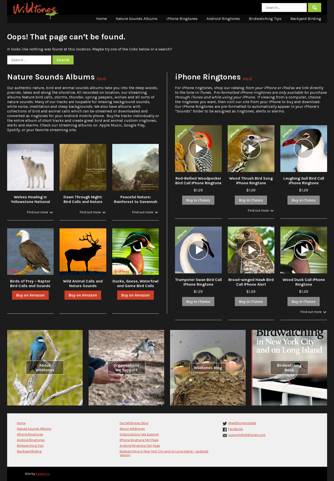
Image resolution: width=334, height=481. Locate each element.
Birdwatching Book (289, 367)
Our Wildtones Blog (134, 423)
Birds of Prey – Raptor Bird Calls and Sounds (30, 283)
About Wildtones (44, 367)
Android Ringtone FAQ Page (140, 446)
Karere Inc (43, 474)
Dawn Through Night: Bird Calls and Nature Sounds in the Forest (83, 202)
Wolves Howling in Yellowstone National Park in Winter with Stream (30, 204)
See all (101, 78)
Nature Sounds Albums (137, 18)
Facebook (235, 429)
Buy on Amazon (30, 295)
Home (101, 18)
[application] (198, 148)
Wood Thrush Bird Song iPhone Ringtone (251, 180)
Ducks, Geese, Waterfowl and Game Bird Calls (135, 283)
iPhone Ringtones (182, 18)
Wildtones (36, 10)
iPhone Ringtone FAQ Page (139, 440)
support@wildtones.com (247, 435)
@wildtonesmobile (242, 423)
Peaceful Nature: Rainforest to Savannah (135, 199)
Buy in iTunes (198, 200)
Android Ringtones (223, 18)
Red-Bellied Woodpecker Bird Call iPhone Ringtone (198, 180)
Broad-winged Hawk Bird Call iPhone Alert (251, 282)
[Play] (198, 148)
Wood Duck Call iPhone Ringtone (304, 282)
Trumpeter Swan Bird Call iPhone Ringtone (198, 282)
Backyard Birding (305, 18)
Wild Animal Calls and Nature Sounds (83, 283)
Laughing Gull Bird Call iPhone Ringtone (303, 180)
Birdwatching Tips (265, 18)
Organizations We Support (126, 367)
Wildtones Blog (208, 367)
